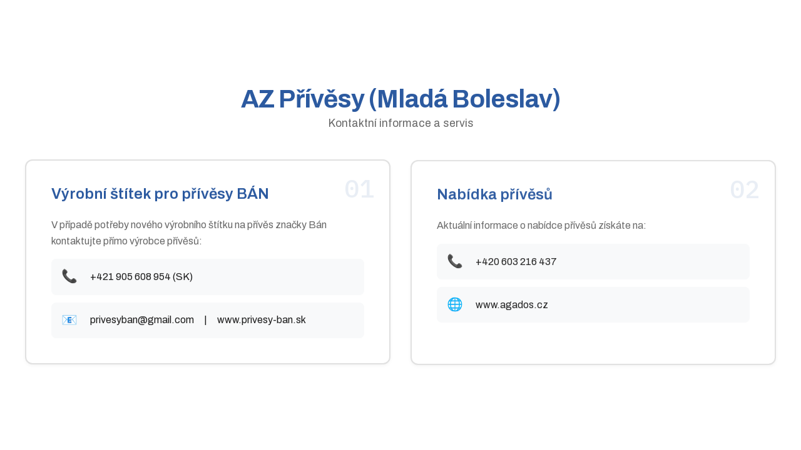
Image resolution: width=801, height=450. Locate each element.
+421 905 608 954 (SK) (141, 277)
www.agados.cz (512, 306)
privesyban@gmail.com (142, 320)
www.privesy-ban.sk (261, 320)
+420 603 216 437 (516, 263)
